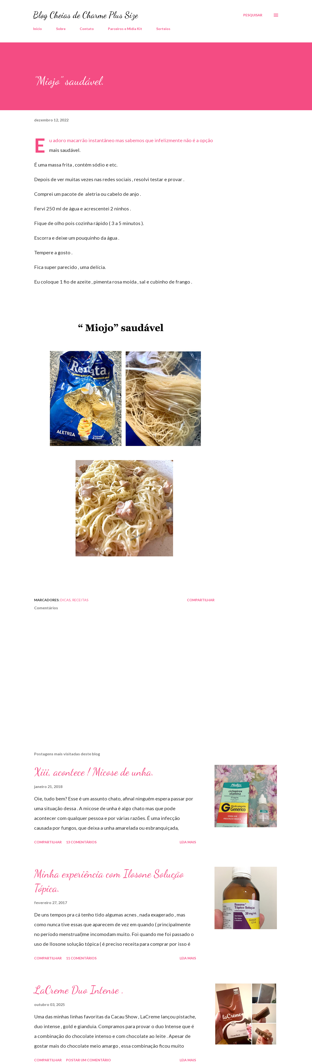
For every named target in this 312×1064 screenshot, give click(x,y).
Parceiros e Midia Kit (125, 29)
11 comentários (81, 958)
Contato (87, 29)
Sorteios (163, 29)
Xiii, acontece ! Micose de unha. (94, 772)
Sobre (61, 29)
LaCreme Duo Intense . (79, 990)
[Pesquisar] (252, 15)
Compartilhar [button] (200, 600)
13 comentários (81, 842)
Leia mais (188, 842)
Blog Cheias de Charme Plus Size (85, 15)
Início (37, 29)
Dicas (65, 600)
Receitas (80, 600)
